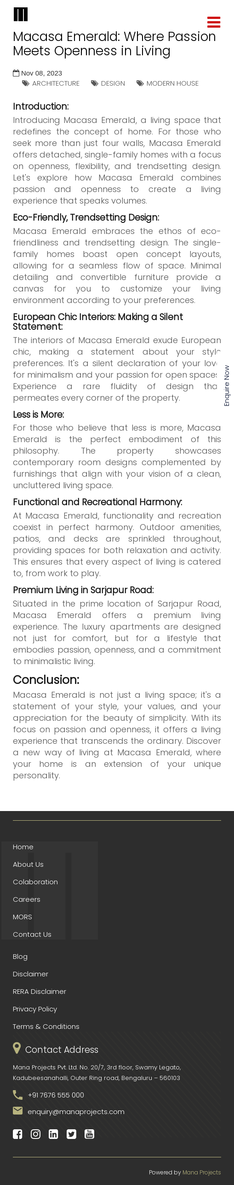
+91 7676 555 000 (56, 1095)
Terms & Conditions (46, 1026)
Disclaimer (30, 974)
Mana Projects (202, 1172)
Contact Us (32, 934)
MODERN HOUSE (173, 83)
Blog (20, 956)
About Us (28, 864)
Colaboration (35, 882)
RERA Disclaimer (39, 991)
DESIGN (113, 83)
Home (23, 847)
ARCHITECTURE (56, 83)
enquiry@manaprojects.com (76, 1111)
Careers (26, 899)
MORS (22, 917)
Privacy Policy (35, 1009)
